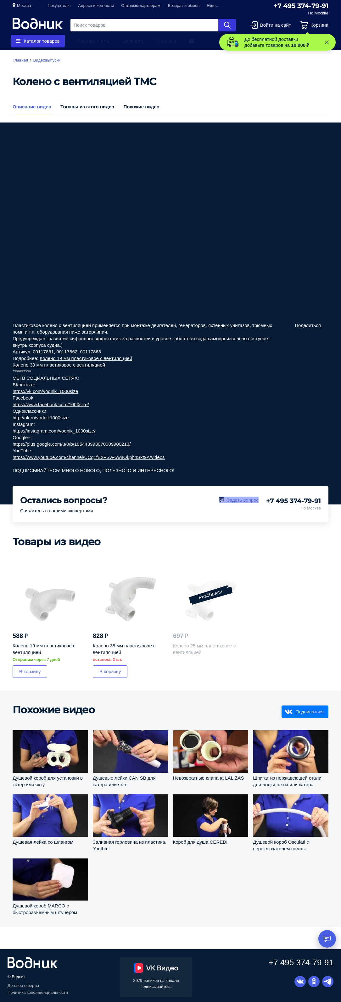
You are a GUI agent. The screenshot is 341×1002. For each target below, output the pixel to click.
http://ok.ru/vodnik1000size (41, 417)
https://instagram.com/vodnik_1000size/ (54, 430)
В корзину (30, 671)
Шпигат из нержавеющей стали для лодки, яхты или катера (287, 781)
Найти (227, 25)
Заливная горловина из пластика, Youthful (129, 845)
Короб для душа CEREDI (200, 842)
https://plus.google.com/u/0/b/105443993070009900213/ (72, 444)
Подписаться (309, 711)
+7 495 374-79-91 (301, 6)
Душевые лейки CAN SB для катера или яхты (124, 781)
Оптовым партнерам (140, 5)
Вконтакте (300, 981)
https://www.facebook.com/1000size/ (51, 404)
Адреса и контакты (96, 5)
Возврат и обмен (184, 5)
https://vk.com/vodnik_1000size (45, 391)
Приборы (166, 41)
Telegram (327, 981)
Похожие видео (141, 106)
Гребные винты (93, 41)
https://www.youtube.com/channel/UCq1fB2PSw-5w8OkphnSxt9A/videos (89, 457)
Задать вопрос (243, 500)
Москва (24, 5)
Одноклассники (314, 981)
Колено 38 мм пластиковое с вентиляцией (59, 365)
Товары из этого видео (87, 106)
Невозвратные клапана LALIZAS (208, 778)
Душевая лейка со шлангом (43, 842)
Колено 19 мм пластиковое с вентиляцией (86, 358)
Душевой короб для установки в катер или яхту (48, 781)
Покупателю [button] (59, 5)
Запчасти (133, 41)
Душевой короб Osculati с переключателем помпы (281, 845)
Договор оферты (23, 985)
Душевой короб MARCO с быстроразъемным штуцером (45, 909)
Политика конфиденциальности (38, 992)
